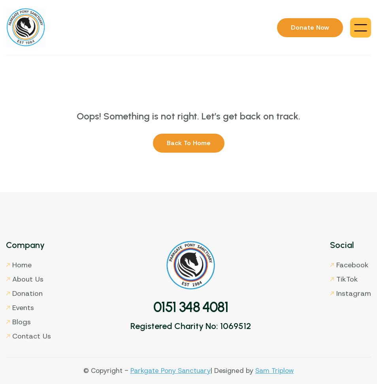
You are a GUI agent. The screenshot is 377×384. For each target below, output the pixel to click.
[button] (360, 28)
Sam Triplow (274, 370)
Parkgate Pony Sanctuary (170, 370)
